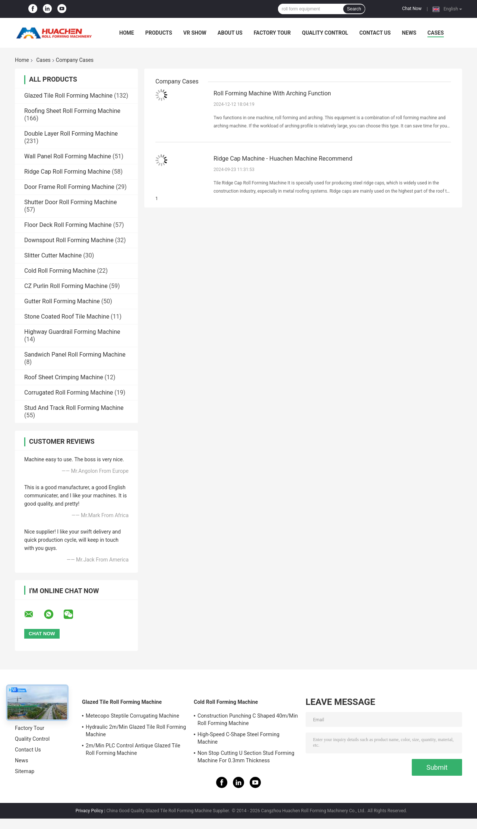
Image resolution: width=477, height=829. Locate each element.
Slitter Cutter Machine (53, 255)
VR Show (194, 33)
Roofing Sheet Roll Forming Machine (72, 110)
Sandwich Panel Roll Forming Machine (75, 354)
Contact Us (375, 33)
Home (126, 33)
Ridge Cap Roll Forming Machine (67, 171)
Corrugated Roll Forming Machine (68, 392)
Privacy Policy (89, 810)
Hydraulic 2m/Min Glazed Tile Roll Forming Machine (136, 730)
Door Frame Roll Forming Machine (69, 186)
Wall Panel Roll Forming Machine (67, 156)
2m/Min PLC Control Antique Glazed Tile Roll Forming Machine (133, 749)
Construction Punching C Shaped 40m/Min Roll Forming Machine (248, 719)
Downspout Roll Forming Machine (69, 240)
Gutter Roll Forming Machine (62, 301)
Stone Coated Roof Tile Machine (66, 316)
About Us (230, 33)
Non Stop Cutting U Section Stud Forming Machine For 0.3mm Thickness (246, 756)
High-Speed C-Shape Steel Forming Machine (238, 738)
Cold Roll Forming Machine (59, 270)
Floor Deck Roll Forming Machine (68, 224)
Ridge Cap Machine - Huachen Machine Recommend (283, 158)
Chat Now (411, 8)
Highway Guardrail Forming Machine (72, 331)
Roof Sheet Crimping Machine (63, 377)
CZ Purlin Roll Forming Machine (66, 285)
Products (158, 33)
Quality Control (325, 33)
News (409, 33)
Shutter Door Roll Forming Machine (70, 202)
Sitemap (24, 771)
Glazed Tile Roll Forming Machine (68, 95)
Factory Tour (272, 33)
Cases (435, 33)
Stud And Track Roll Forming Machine (73, 407)
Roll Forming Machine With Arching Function (272, 93)
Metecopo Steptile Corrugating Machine (132, 716)
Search (354, 9)
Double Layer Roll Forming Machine (71, 133)
